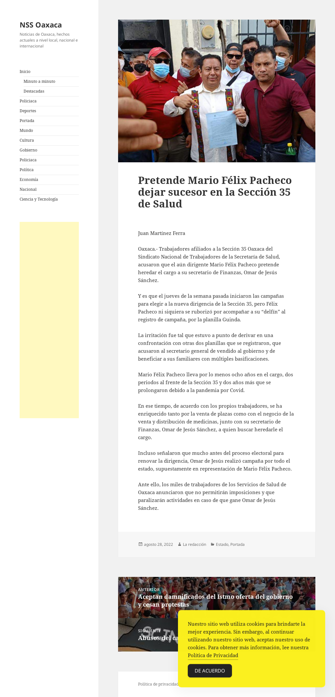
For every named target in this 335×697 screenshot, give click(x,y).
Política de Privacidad (213, 656)
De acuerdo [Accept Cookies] (210, 672)
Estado (222, 544)
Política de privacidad (158, 684)
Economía (29, 179)
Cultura (27, 140)
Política (27, 169)
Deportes (28, 111)
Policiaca (28, 101)
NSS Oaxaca (41, 24)
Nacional (28, 189)
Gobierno (28, 150)
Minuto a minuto (39, 81)
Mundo (26, 130)
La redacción (194, 544)
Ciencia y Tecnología (39, 199)
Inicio (25, 71)
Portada (27, 120)
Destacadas (34, 91)
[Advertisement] (49, 320)
